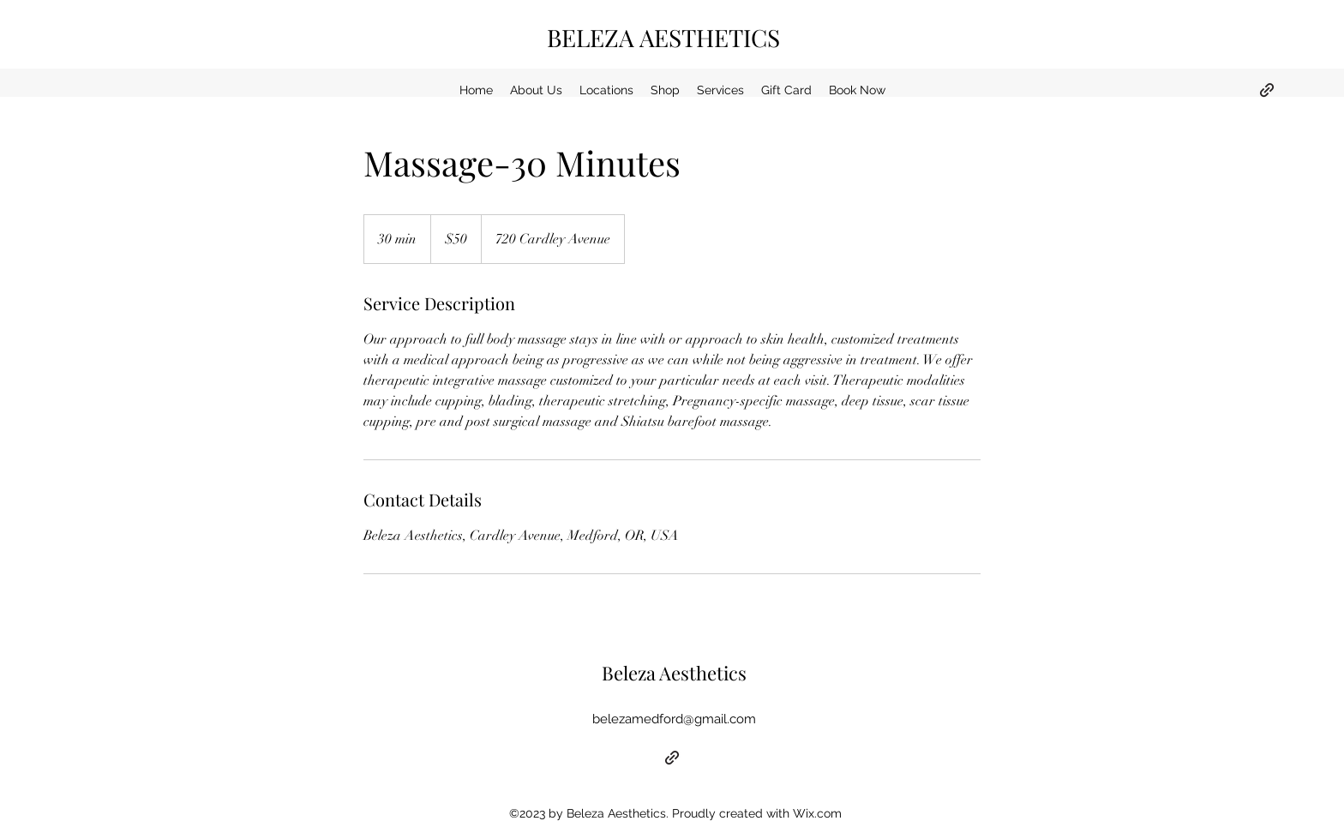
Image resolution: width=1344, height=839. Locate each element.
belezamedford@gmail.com (674, 719)
